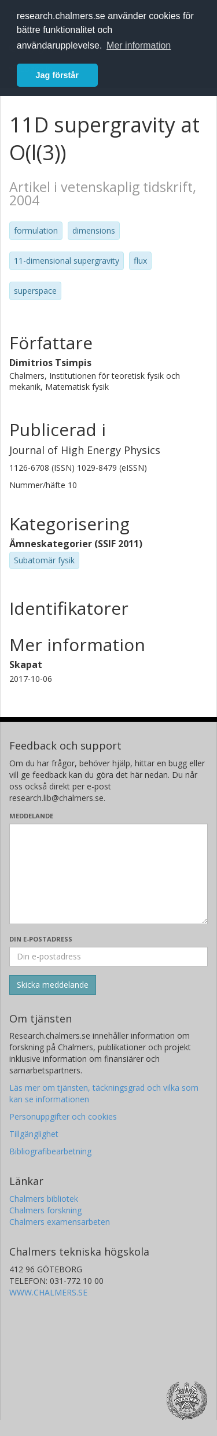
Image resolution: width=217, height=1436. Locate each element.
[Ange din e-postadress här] (108, 956)
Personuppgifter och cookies (63, 1116)
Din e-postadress (40, 939)
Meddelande (31, 815)
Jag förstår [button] (57, 75)
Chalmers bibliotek (43, 1198)
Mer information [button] (138, 45)
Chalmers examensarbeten (59, 1221)
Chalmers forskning (45, 1210)
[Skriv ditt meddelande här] (108, 874)
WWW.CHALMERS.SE (48, 1292)
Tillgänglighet (33, 1133)
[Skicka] (52, 985)
